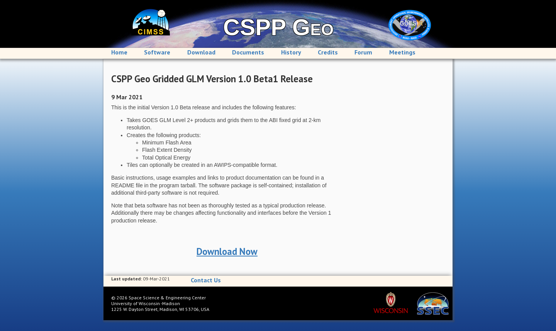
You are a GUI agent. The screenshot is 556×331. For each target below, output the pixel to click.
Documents (248, 52)
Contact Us (206, 280)
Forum (363, 52)
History (291, 52)
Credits (328, 52)
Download (201, 52)
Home (119, 52)
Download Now (227, 251)
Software (157, 52)
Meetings (402, 52)
